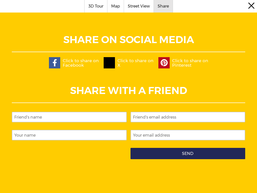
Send (188, 153)
